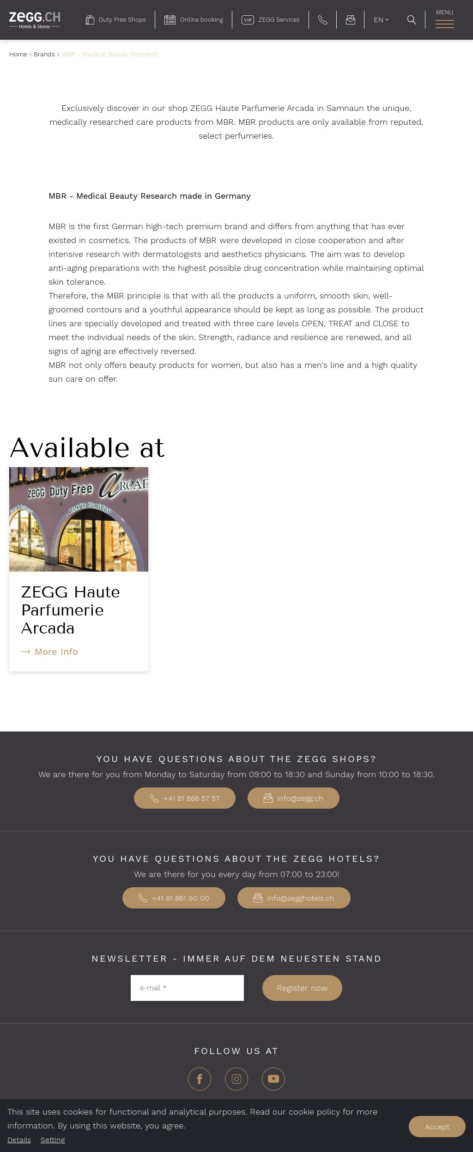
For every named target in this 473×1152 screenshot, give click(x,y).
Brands (44, 54)
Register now (302, 988)
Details (19, 1139)
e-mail (153, 987)
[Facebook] (199, 1082)
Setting (53, 1139)
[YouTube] (273, 1082)
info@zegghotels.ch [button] (294, 898)
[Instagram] (236, 1082)
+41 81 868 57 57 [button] (184, 798)
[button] (323, 20)
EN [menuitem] (378, 19)
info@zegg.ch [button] (293, 798)
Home (18, 54)
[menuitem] (116, 20)
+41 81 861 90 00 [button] (174, 898)
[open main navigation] (444, 24)
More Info (56, 651)
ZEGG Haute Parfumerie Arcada (70, 610)
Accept (437, 1126)
